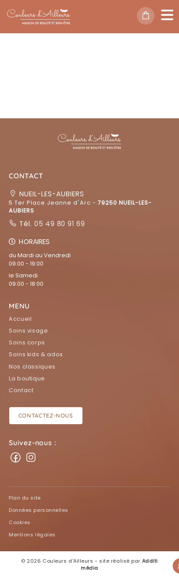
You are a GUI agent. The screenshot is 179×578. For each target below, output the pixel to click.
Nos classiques (32, 366)
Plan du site (25, 497)
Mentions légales (32, 534)
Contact (21, 390)
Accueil (20, 319)
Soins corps (27, 342)
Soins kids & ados (36, 354)
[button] (89, 146)
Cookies (20, 522)
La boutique (27, 378)
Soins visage (28, 330)
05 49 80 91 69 (58, 223)
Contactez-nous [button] (45, 415)
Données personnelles (38, 510)
